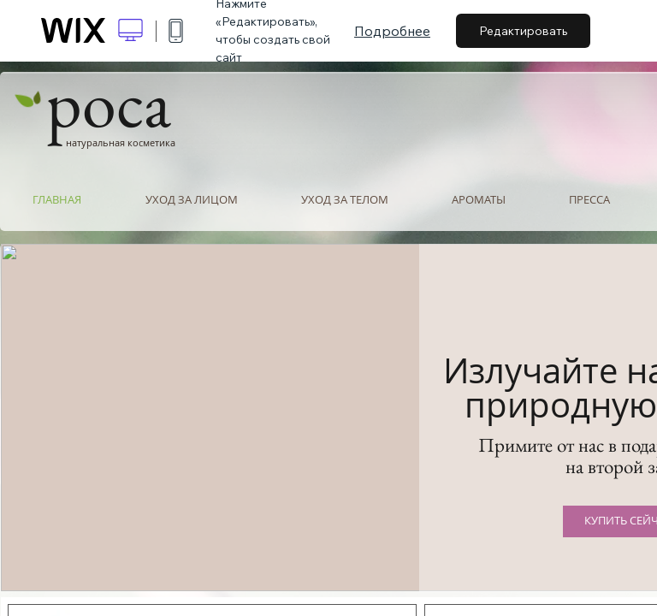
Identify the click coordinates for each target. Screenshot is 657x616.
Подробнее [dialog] (392, 30)
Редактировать (523, 30)
